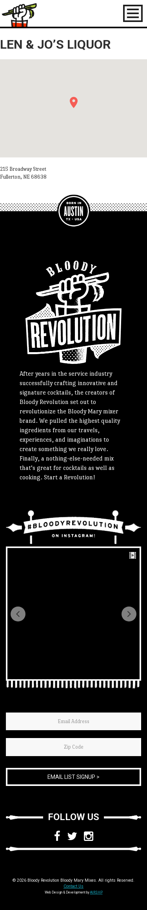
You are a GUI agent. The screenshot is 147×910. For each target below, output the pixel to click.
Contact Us (73, 886)
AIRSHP (96, 892)
